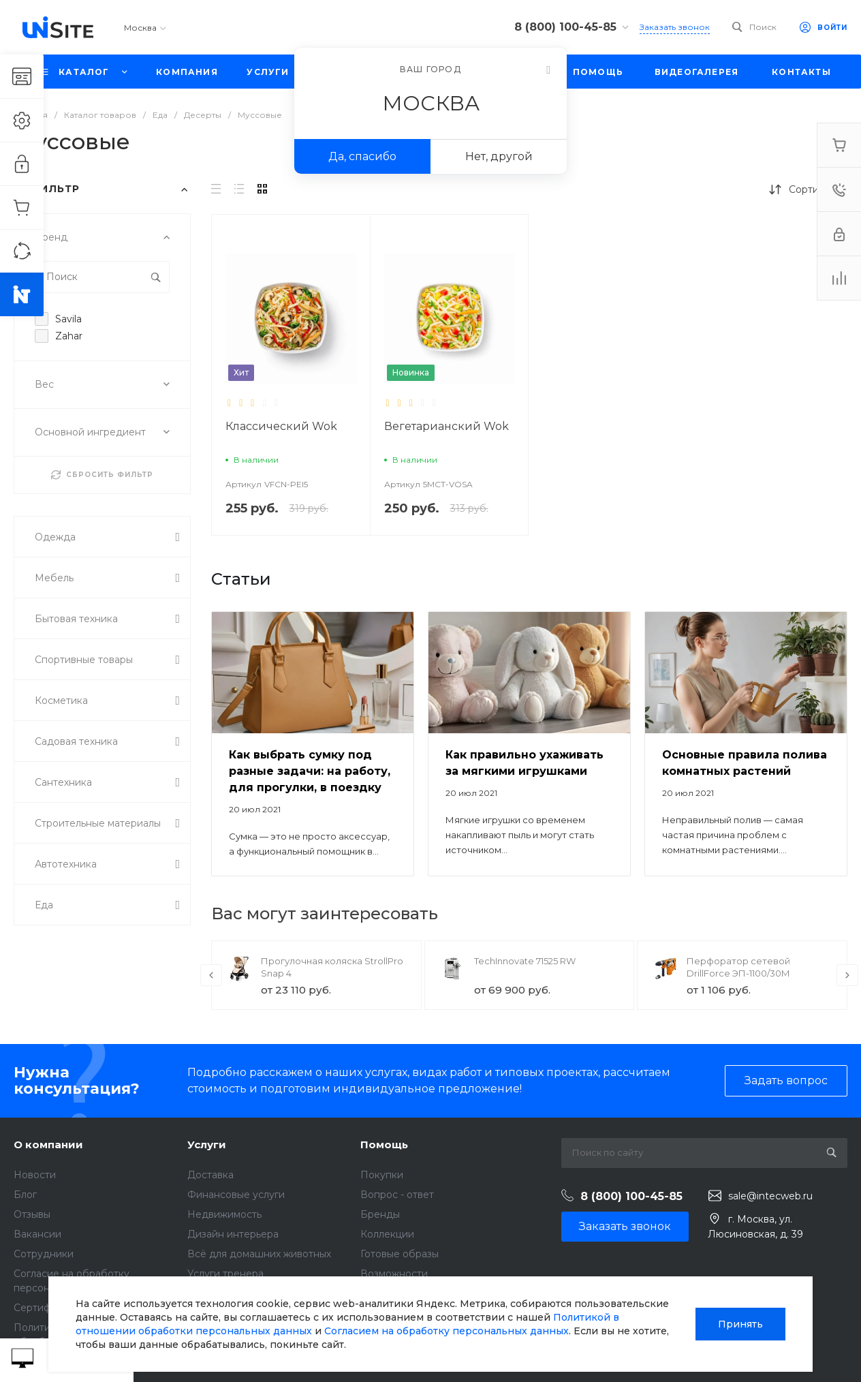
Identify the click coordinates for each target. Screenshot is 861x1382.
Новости (35, 1175)
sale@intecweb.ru (770, 1196)
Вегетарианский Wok (446, 426)
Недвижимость (224, 1214)
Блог (25, 1194)
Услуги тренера (225, 1274)
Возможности (394, 1274)
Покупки (381, 1175)
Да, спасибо (362, 156)
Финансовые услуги (236, 1194)
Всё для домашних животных (259, 1254)
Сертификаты (47, 1308)
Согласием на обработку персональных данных (446, 1331)
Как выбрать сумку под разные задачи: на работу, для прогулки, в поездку (309, 771)
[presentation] (211, 975)
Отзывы (32, 1214)
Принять (740, 1324)
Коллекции (387, 1234)
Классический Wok (281, 426)
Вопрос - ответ (397, 1194)
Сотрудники (44, 1254)
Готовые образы (399, 1254)
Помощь (384, 1144)
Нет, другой (499, 156)
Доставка (210, 1175)
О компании (48, 1144)
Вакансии (37, 1234)
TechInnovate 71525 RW (525, 960)
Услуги (206, 1144)
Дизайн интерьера (233, 1234)
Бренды (380, 1214)
